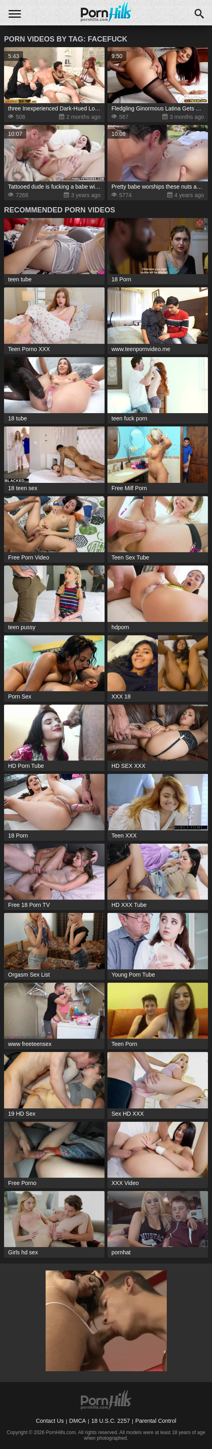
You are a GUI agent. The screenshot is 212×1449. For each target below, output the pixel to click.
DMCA (77, 1421)
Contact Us (50, 1421)
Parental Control (155, 1421)
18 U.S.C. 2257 (110, 1421)
